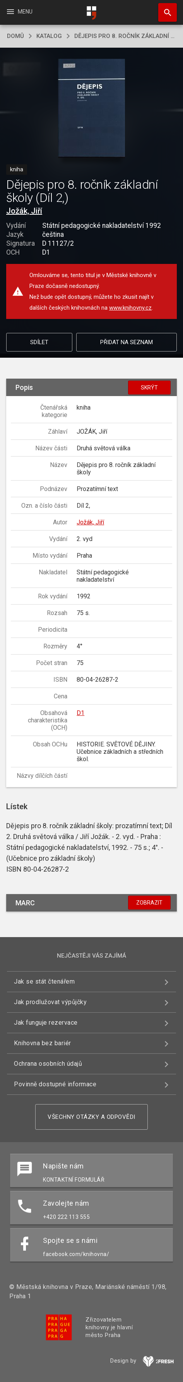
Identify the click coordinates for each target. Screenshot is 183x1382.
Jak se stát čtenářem (44, 981)
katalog (49, 36)
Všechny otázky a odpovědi (91, 1116)
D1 (80, 713)
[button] (91, 109)
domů (15, 36)
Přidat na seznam (126, 342)
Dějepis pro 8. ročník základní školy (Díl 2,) (125, 36)
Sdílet (39, 342)
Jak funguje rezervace (46, 1022)
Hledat (164, 8)
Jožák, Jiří (24, 210)
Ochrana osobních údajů (48, 1063)
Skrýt (149, 387)
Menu (19, 11)
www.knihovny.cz (130, 307)
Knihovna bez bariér (42, 1043)
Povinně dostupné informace (55, 1084)
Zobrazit (149, 903)
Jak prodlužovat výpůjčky (50, 1002)
